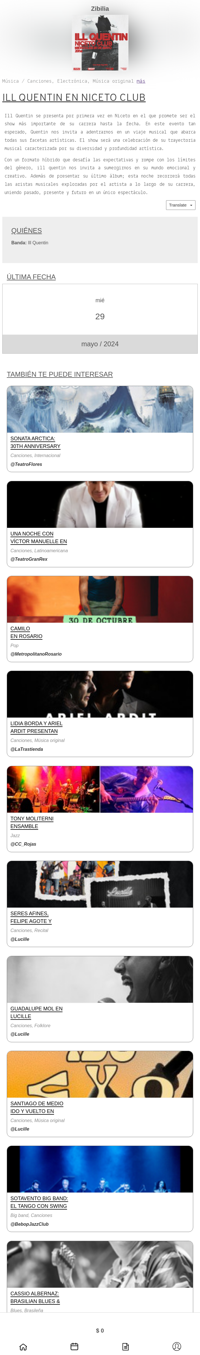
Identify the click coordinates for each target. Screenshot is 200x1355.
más (141, 81)
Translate (180, 205)
